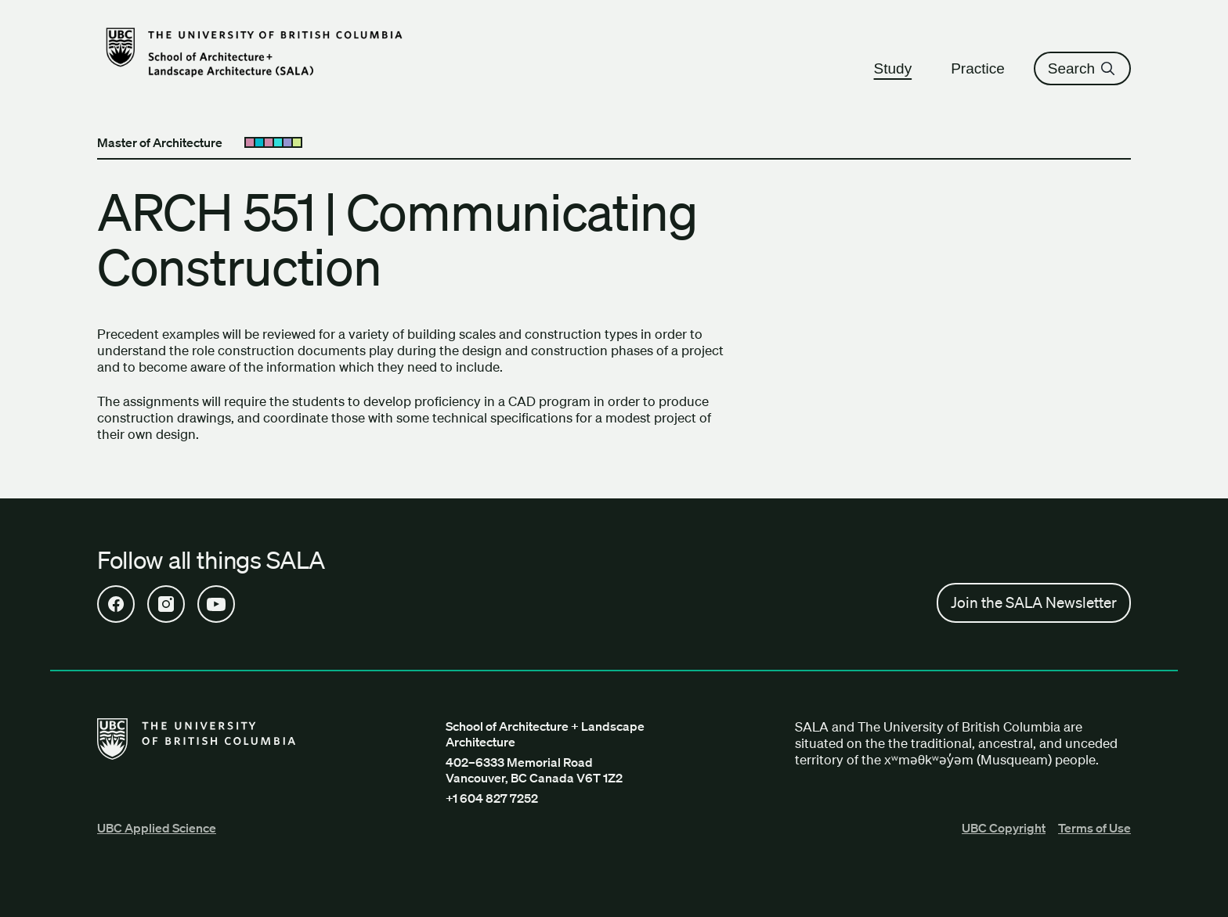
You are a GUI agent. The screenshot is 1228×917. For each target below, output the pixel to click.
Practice (985, 68)
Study (900, 68)
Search (1082, 68)
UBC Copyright (1004, 828)
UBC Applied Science (156, 828)
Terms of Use (1094, 828)
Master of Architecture (159, 142)
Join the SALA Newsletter (1034, 602)
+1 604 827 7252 (492, 798)
